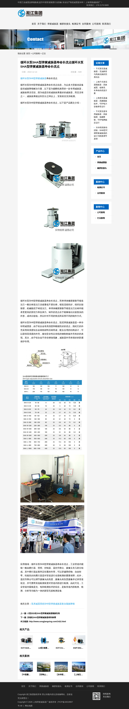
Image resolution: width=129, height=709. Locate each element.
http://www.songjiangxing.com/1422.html (47, 621)
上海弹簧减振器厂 (40, 702)
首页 (34, 24)
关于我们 (41, 24)
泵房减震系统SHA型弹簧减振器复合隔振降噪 (53, 604)
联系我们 (106, 24)
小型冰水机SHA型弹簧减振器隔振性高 (43, 613)
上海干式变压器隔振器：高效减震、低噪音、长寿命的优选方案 (100, 87)
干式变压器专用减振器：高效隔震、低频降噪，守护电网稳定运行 (100, 117)
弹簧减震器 (102, 162)
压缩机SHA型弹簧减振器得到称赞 (41, 617)
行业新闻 (101, 218)
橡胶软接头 (65, 24)
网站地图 (28, 706)
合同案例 (86, 24)
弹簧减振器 (52, 24)
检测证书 (76, 24)
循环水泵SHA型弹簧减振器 (33, 78)
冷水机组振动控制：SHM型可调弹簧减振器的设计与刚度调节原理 (101, 133)
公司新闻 (96, 24)
